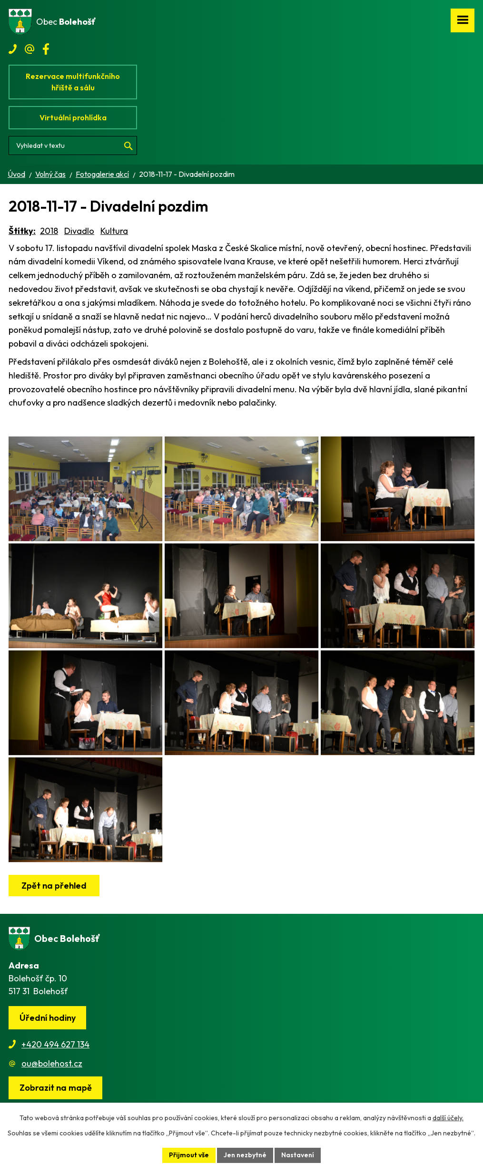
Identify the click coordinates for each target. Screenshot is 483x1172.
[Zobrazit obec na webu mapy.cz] (55, 1088)
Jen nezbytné (245, 1155)
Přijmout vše (189, 1155)
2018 (49, 230)
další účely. (448, 1118)
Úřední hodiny (48, 1017)
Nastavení (297, 1155)
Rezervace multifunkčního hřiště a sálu (73, 81)
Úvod (16, 174)
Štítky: (22, 230)
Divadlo (79, 230)
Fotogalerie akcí (102, 174)
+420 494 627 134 (55, 1044)
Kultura (114, 230)
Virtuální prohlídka (73, 117)
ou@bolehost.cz (51, 1063)
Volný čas (50, 174)
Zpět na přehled (54, 885)
